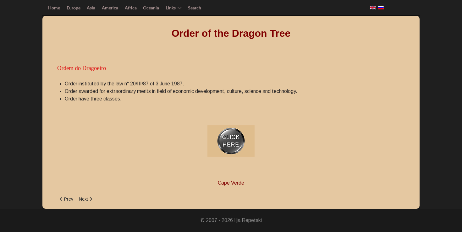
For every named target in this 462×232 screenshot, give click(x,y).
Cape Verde (231, 183)
